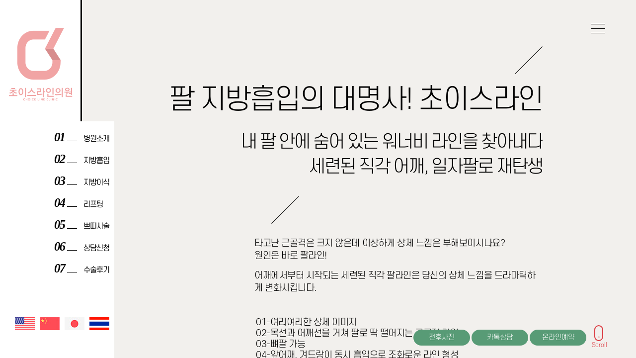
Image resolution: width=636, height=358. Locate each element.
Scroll (599, 343)
